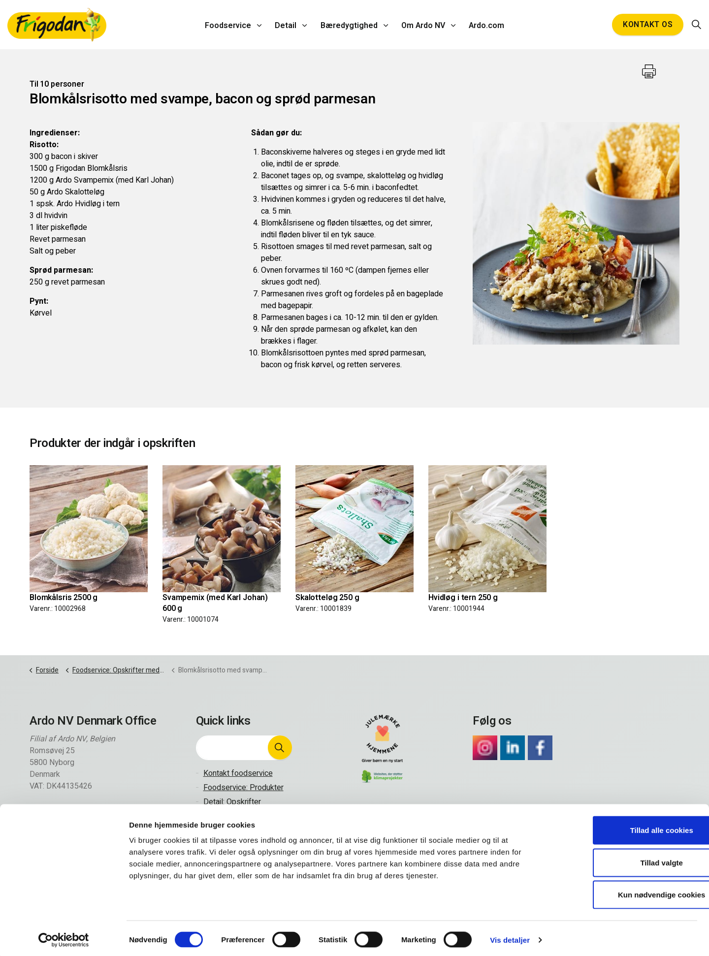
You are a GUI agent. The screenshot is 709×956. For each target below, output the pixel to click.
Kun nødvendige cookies (627, 891)
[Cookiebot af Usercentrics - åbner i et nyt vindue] (64, 936)
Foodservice (231, 25)
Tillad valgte (627, 859)
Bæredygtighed (349, 25)
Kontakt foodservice (238, 773)
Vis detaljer (510, 936)
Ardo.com (483, 25)
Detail (287, 25)
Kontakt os (647, 24)
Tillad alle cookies (626, 827)
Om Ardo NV (422, 25)
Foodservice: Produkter (243, 788)
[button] (279, 747)
